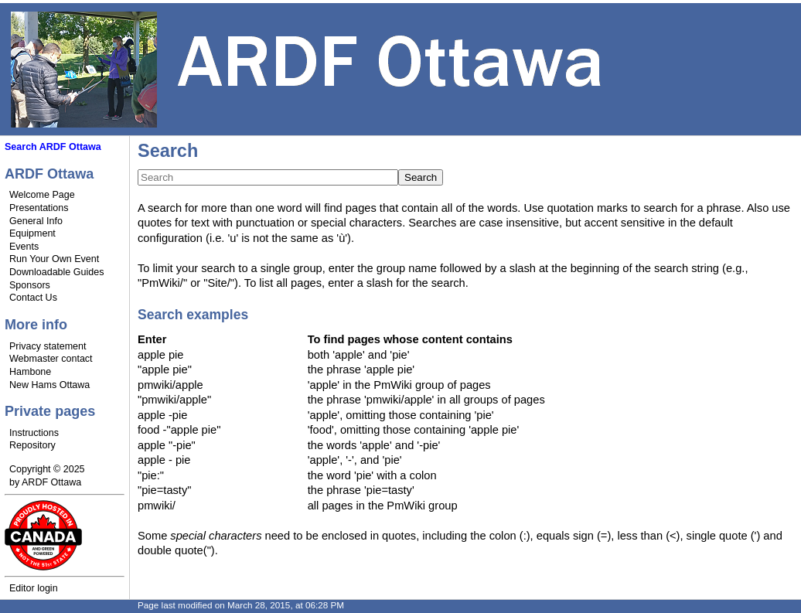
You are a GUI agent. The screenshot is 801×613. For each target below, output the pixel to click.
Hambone (30, 371)
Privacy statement (47, 346)
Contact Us (33, 297)
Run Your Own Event (54, 259)
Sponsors (29, 285)
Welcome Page (42, 194)
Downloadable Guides (56, 272)
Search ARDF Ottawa (53, 146)
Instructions (34, 432)
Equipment (32, 233)
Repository (32, 445)
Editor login (33, 588)
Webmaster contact (51, 358)
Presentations (39, 208)
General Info (36, 221)
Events (24, 246)
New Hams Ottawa (49, 385)
